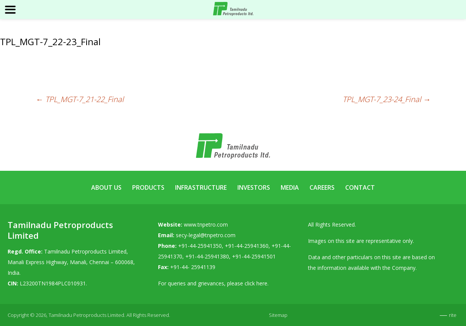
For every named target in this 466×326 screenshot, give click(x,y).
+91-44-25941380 (207, 256)
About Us (106, 187)
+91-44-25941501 (254, 256)
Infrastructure (201, 187)
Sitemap (278, 315)
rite (453, 315)
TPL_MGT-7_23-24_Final (387, 99)
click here (256, 283)
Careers (322, 187)
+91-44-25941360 (247, 245)
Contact (360, 187)
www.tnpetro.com (206, 224)
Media (290, 187)
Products (148, 187)
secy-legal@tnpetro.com (205, 235)
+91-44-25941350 (200, 245)
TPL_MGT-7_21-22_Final (80, 99)
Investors (253, 187)
